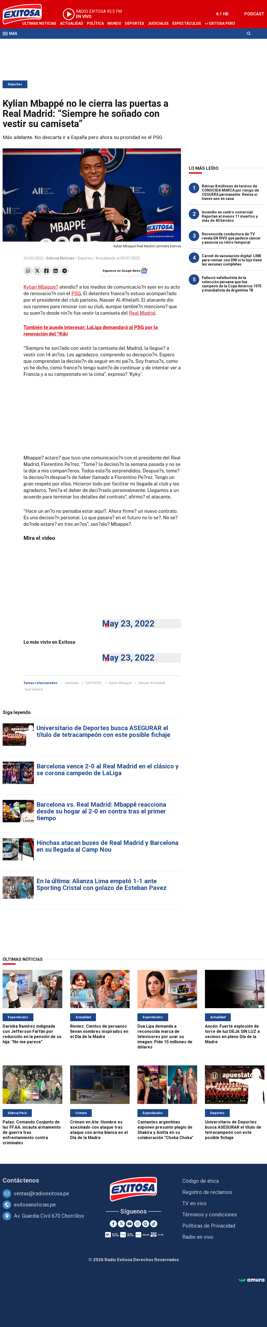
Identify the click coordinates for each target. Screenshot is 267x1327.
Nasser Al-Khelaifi (152, 683)
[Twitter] (121, 1223)
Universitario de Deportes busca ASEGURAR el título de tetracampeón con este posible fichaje (103, 731)
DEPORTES (94, 683)
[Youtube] (129, 1223)
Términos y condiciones (209, 1214)
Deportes (134, 23)
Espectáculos (186, 23)
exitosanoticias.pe (35, 1205)
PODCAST (254, 13)
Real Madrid (142, 313)
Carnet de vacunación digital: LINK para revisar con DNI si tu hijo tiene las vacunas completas (232, 260)
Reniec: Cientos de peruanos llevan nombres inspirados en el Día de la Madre (99, 1031)
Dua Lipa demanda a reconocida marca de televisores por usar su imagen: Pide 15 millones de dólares (164, 1037)
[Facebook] (113, 1223)
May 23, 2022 (128, 623)
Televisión (32, 44)
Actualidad (71, 23)
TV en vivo (194, 1203)
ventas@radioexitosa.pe (41, 1193)
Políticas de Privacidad (208, 1226)
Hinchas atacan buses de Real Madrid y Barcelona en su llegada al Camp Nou (107, 846)
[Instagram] (137, 1223)
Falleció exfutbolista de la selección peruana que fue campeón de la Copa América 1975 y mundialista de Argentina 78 (232, 284)
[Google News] (145, 1223)
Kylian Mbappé (120, 683)
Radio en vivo (197, 1237)
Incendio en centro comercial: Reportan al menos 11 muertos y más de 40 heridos (230, 216)
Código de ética (200, 1181)
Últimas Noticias (39, 23)
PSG (76, 293)
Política (95, 23)
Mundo (114, 23)
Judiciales (158, 23)
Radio (52, 44)
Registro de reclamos (207, 1192)
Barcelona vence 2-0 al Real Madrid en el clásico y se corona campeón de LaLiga (108, 770)
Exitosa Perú (222, 23)
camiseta (71, 683)
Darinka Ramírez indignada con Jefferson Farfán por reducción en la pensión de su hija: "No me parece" (32, 1034)
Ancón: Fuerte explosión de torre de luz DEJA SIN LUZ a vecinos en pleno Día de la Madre (232, 1034)
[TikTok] (153, 1223)
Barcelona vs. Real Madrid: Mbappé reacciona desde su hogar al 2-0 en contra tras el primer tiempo (101, 811)
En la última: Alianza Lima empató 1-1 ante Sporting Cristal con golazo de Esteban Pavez (102, 884)
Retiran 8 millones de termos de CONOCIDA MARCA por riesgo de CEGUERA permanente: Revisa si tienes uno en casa (230, 192)
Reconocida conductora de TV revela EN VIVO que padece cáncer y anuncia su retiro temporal (231, 238)
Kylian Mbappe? (40, 287)
